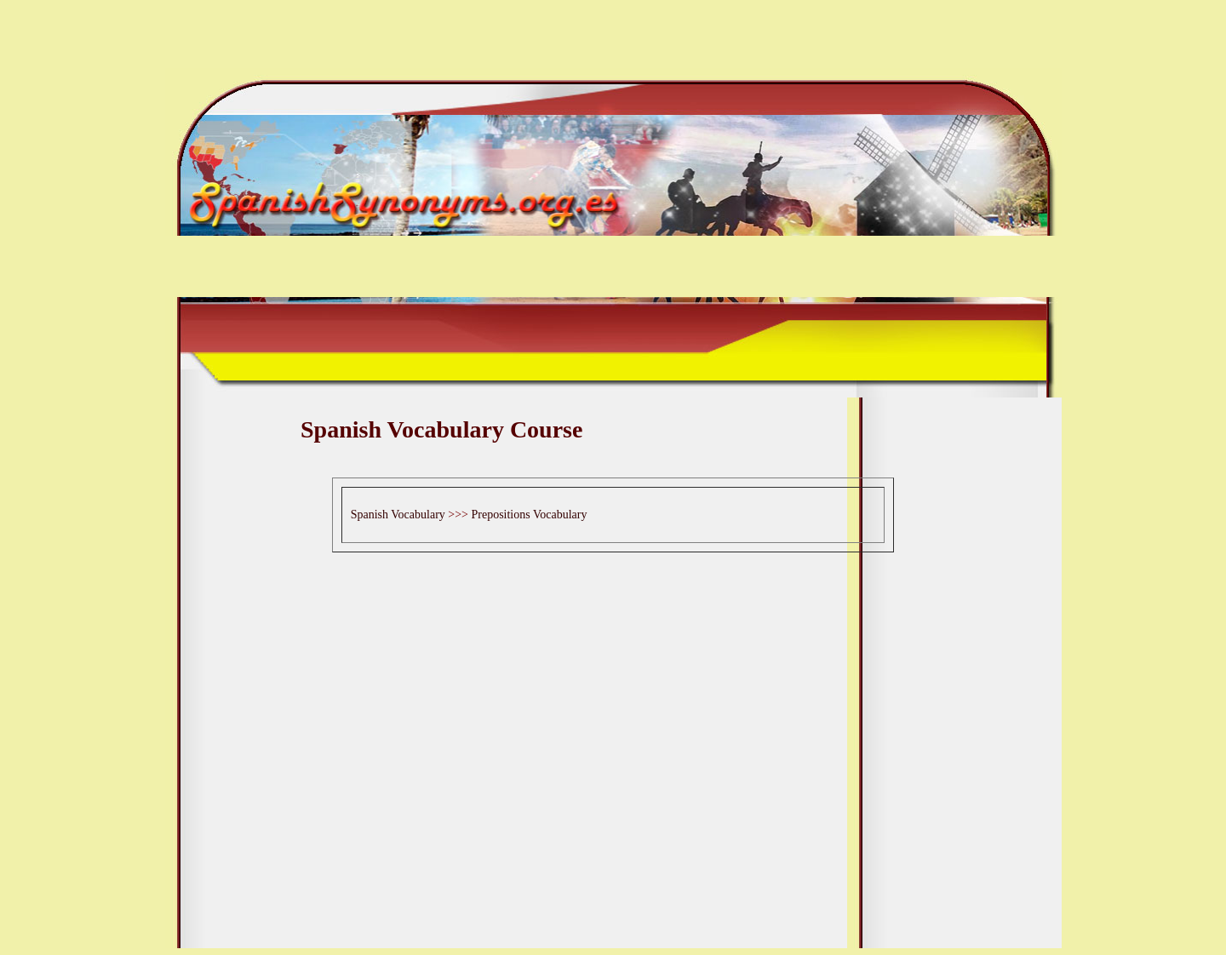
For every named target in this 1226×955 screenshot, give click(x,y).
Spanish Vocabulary (398, 514)
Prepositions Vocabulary (529, 514)
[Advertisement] (613, 466)
